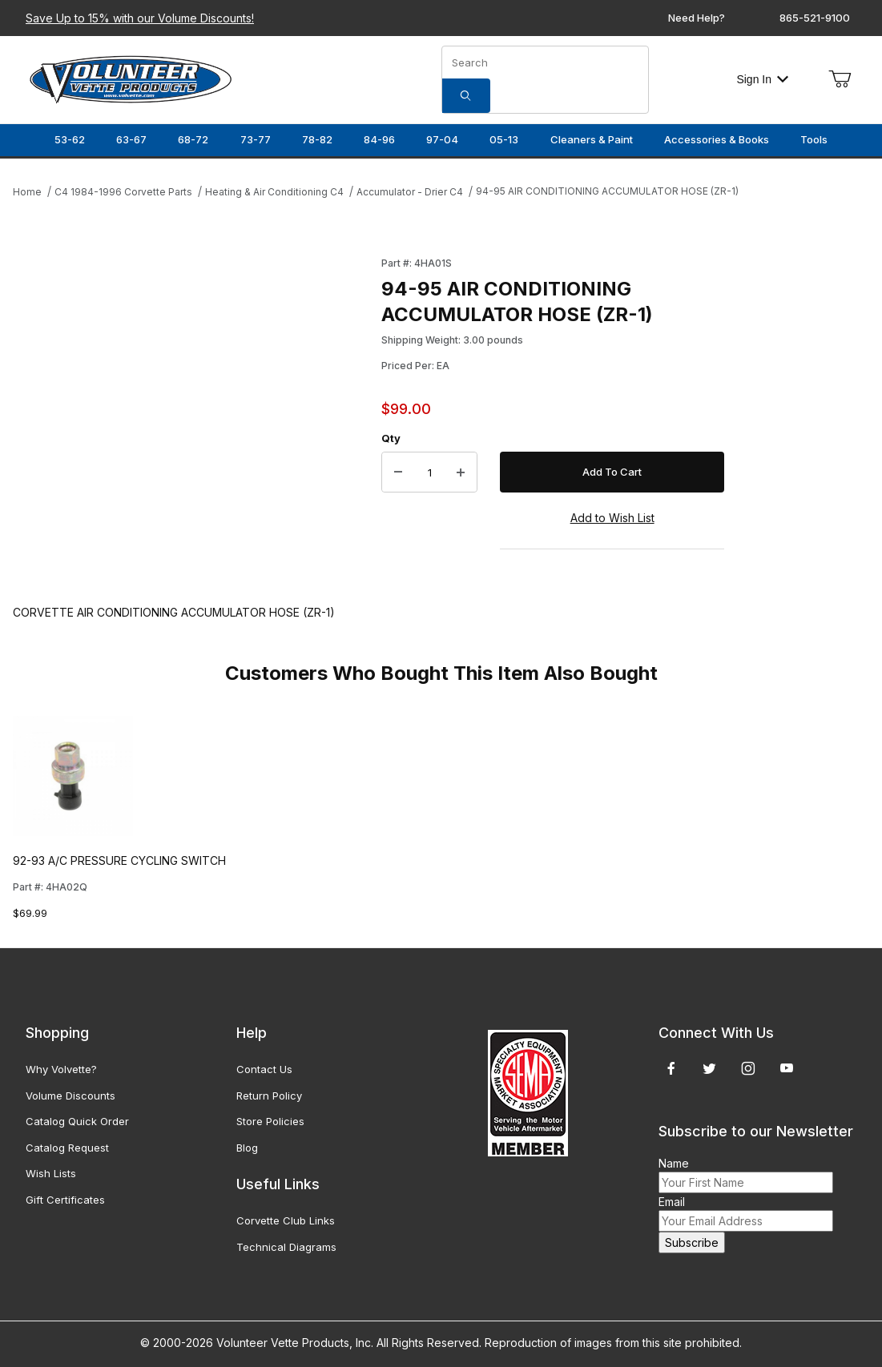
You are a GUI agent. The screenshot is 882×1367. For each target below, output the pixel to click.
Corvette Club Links (285, 1220)
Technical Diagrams (286, 1246)
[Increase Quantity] (461, 472)
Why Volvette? (61, 1069)
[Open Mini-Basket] (839, 79)
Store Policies (270, 1121)
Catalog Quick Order (77, 1121)
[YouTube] (786, 1068)
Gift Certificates (65, 1199)
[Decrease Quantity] (398, 472)
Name (673, 1163)
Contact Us (264, 1069)
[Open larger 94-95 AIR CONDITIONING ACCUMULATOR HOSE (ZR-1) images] (192, 414)
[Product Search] (545, 62)
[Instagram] (748, 1068)
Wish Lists (51, 1173)
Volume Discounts (70, 1095)
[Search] (466, 95)
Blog (247, 1147)
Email (671, 1201)
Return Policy (269, 1095)
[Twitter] (709, 1068)
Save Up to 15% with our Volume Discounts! (140, 18)
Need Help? (696, 17)
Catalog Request (67, 1147)
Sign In (762, 79)
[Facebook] (671, 1068)
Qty (391, 438)
